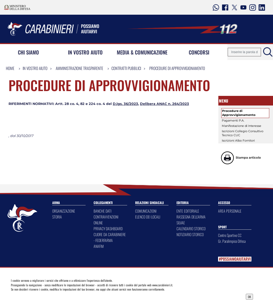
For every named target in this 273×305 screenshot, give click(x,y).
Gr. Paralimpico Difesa (232, 241)
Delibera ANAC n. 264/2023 (164, 104)
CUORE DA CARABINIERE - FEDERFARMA (110, 237)
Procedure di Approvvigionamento (177, 68)
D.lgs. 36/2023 (125, 104)
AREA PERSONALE (230, 211)
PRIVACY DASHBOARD (108, 228)
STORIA (57, 217)
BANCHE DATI (102, 211)
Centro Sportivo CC (230, 235)
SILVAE (180, 222)
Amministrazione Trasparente (79, 68)
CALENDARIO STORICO (191, 228)
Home (10, 68)
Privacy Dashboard (41, 296)
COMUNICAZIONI (145, 211)
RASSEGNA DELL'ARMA (191, 217)
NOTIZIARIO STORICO (190, 234)
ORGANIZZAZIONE (63, 211)
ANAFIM (99, 246)
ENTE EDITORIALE (187, 211)
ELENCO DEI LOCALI (147, 217)
